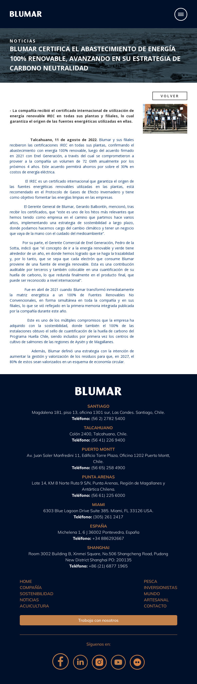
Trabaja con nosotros (98, 620)
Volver (170, 95)
